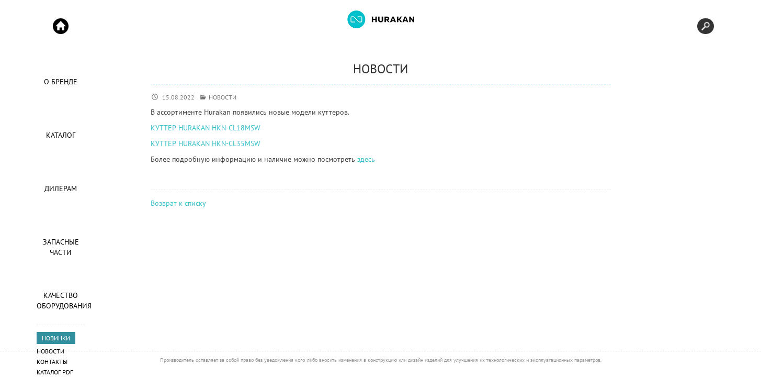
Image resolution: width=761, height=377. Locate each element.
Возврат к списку (178, 203)
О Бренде (60, 81)
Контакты (52, 361)
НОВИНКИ (56, 338)
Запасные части (61, 247)
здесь (366, 159)
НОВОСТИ (222, 97)
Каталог (60, 135)
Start (61, 26)
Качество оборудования (61, 301)
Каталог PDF (55, 372)
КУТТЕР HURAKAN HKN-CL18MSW (205, 127)
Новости (50, 351)
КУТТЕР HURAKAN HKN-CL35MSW (205, 143)
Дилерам (60, 188)
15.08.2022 (178, 97)
